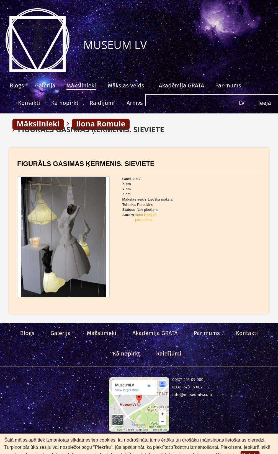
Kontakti (29, 103)
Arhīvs (135, 103)
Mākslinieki (81, 85)
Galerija (45, 85)
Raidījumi (102, 103)
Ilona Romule (145, 215)
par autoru (143, 220)
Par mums (228, 85)
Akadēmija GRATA (181, 85)
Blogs (17, 85)
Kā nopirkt (65, 103)
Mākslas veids (126, 85)
